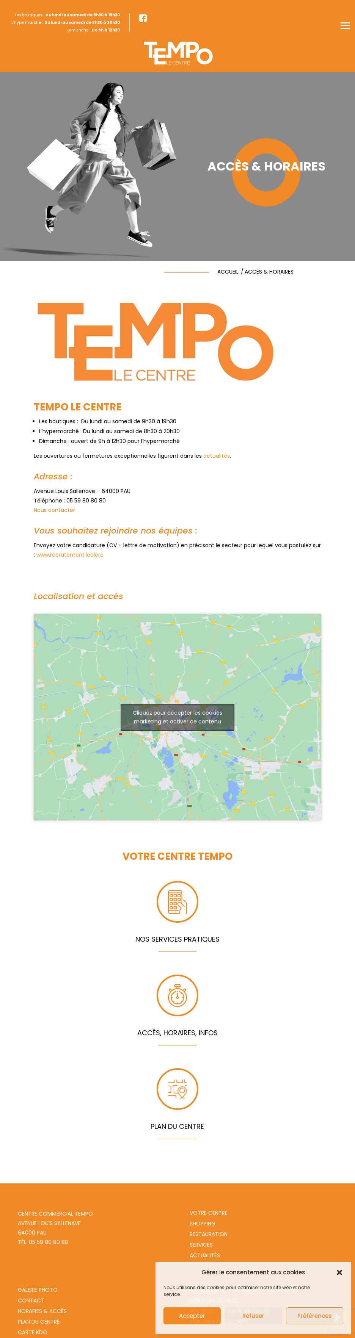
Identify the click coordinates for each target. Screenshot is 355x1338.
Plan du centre (39, 1321)
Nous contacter (54, 510)
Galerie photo (38, 1290)
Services (201, 1245)
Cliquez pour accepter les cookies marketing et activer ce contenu (177, 717)
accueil (228, 271)
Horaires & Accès (42, 1311)
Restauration (209, 1234)
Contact (31, 1300)
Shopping (202, 1223)
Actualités (205, 1255)
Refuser (253, 1316)
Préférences (314, 1316)
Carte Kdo (32, 1332)
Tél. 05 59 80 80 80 (43, 1242)
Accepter (192, 1316)
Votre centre (209, 1213)
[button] (339, 1272)
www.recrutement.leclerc (70, 555)
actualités (216, 456)
